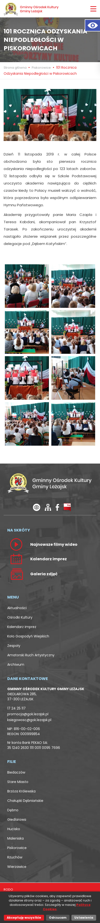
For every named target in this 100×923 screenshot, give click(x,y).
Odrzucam (58, 918)
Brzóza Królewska (21, 791)
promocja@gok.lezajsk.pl (27, 714)
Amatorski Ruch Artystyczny (30, 655)
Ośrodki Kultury (19, 617)
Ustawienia (83, 918)
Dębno (12, 810)
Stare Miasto (17, 781)
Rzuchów (14, 857)
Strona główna (15, 67)
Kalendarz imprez (21, 626)
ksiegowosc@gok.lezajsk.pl (29, 719)
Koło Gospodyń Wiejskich (28, 636)
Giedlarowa (16, 819)
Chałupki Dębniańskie (25, 800)
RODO (8, 889)
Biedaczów (16, 772)
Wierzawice (16, 866)
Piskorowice (41, 67)
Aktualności (17, 607)
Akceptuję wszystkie (24, 918)
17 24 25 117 (16, 708)
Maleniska (15, 838)
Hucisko (13, 829)
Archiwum (15, 664)
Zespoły (13, 645)
